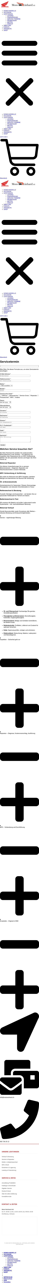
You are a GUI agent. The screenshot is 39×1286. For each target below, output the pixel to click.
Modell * (2, 389)
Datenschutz (8, 1280)
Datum (2, 400)
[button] (19, 72)
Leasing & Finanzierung (9, 1172)
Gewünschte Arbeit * (6, 394)
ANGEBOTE (8, 29)
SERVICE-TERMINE (13, 19)
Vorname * (3, 411)
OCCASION (7, 12)
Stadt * (2, 431)
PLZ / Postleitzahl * (6, 426)
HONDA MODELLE (10, 11)
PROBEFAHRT (12, 20)
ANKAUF (10, 24)
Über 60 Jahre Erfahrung (9, 1195)
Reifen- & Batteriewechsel (10, 1163)
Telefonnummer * (5, 379)
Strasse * (3, 421)
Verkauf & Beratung (8, 1158)
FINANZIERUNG (12, 17)
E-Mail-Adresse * (5, 374)
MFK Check (5, 1166)
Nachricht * (3, 436)
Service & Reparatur (8, 1161)
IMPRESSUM (8, 1279)
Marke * (2, 384)
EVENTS (6, 27)
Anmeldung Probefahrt (8, 1184)
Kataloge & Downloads (9, 1187)
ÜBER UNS (7, 25)
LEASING (10, 15)
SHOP (6, 30)
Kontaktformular (6, 1198)
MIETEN (10, 22)
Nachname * (4, 416)
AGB (5, 1282)
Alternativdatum (5, 405)
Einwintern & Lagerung (9, 1169)
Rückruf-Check (6, 1192)
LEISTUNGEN (8, 14)
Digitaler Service (7, 1190)
